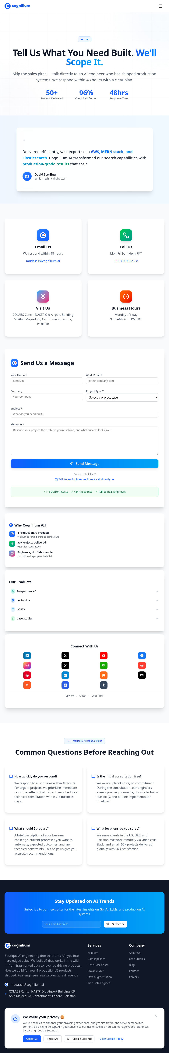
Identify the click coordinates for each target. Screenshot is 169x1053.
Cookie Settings (79, 1039)
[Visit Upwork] (103, 665)
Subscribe (115, 924)
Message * (17, 424)
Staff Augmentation (100, 977)
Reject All (52, 1039)
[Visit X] (65, 655)
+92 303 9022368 (126, 261)
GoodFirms (98, 695)
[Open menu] (160, 6)
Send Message (84, 463)
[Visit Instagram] (27, 665)
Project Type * (95, 391)
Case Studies (137, 959)
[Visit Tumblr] (103, 685)
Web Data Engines (99, 983)
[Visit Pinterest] (27, 675)
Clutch (82, 695)
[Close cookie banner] (156, 1016)
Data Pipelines (96, 959)
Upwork (69, 695)
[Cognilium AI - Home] (17, 6)
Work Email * (94, 375)
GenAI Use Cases (98, 965)
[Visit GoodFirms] (27, 685)
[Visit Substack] (103, 675)
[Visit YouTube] (103, 655)
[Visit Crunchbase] (65, 675)
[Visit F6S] (65, 685)
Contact (134, 971)
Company (17, 391)
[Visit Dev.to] (142, 675)
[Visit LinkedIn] (27, 655)
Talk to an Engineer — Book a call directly (84, 479)
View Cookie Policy (111, 1039)
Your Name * (19, 375)
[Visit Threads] (65, 665)
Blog (132, 965)
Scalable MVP (96, 971)
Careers (134, 977)
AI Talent (93, 953)
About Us (134, 953)
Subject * (16, 408)
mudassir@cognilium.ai (43, 261)
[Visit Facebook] (142, 655)
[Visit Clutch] (142, 665)
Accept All (32, 1039)
